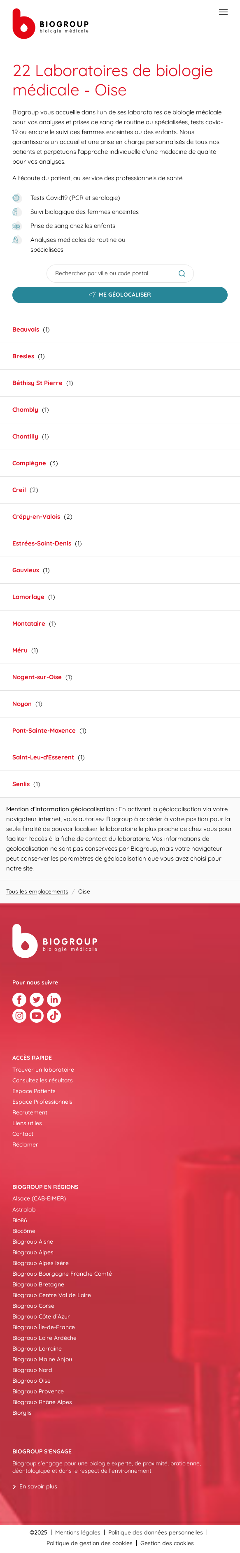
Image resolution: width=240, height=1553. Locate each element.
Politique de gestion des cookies (90, 1543)
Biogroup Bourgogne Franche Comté (62, 1273)
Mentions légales (77, 1532)
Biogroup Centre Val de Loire (51, 1295)
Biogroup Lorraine (37, 1348)
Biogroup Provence (38, 1391)
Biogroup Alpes (33, 1252)
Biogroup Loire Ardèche (44, 1338)
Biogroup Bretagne (38, 1284)
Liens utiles (27, 1123)
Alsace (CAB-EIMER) (39, 1198)
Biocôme (23, 1231)
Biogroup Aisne (32, 1241)
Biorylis (22, 1412)
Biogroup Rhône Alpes (42, 1402)
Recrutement (29, 1112)
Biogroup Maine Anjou (42, 1359)
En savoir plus (38, 1486)
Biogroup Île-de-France (43, 1327)
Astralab (24, 1209)
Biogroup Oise (31, 1380)
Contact (22, 1133)
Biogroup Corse (33, 1305)
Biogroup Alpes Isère (40, 1263)
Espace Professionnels (42, 1101)
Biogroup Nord (32, 1370)
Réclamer (25, 1144)
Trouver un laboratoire (43, 1069)
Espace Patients (34, 1091)
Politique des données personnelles (155, 1532)
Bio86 (19, 1220)
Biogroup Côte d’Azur (41, 1316)
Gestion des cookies (167, 1543)
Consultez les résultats (42, 1080)
